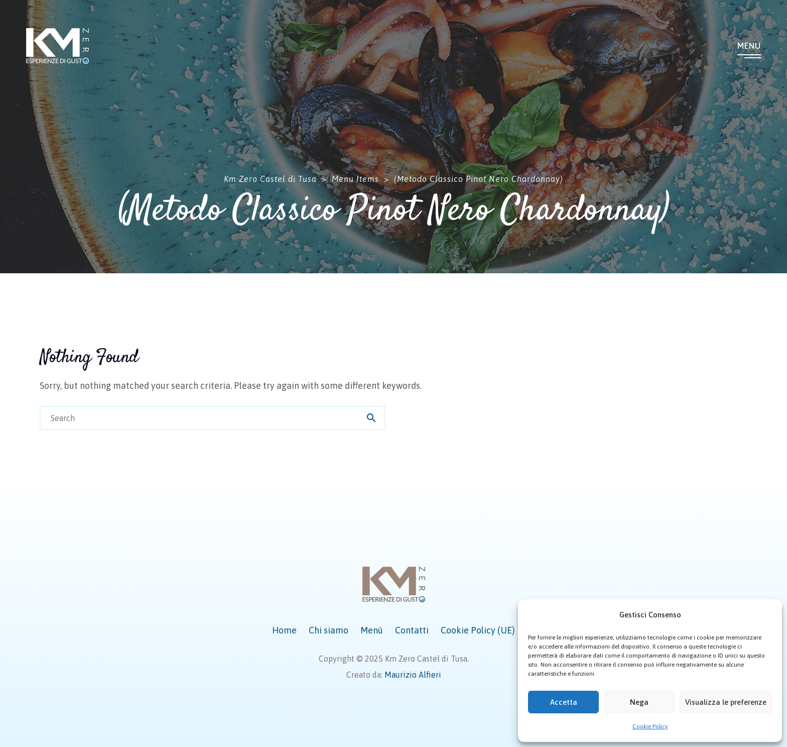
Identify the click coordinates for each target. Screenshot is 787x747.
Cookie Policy (650, 726)
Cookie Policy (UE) (478, 630)
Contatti (412, 630)
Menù (371, 630)
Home (284, 630)
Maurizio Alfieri (412, 674)
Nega (639, 702)
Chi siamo (328, 630)
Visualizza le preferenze (725, 702)
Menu (749, 45)
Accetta (563, 702)
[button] (767, 615)
